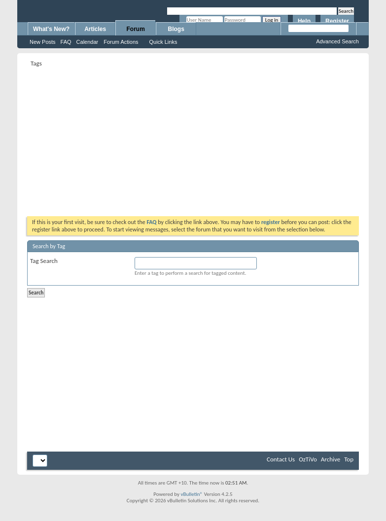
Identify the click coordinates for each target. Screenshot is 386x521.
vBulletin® (191, 494)
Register (337, 21)
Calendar (87, 42)
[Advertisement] (155, 138)
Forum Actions (121, 42)
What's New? (51, 29)
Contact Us (281, 459)
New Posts (43, 42)
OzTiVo (308, 459)
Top (348, 459)
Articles (95, 29)
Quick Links (163, 42)
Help (304, 21)
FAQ (66, 42)
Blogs (176, 29)
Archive (330, 459)
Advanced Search (337, 41)
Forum (136, 29)
